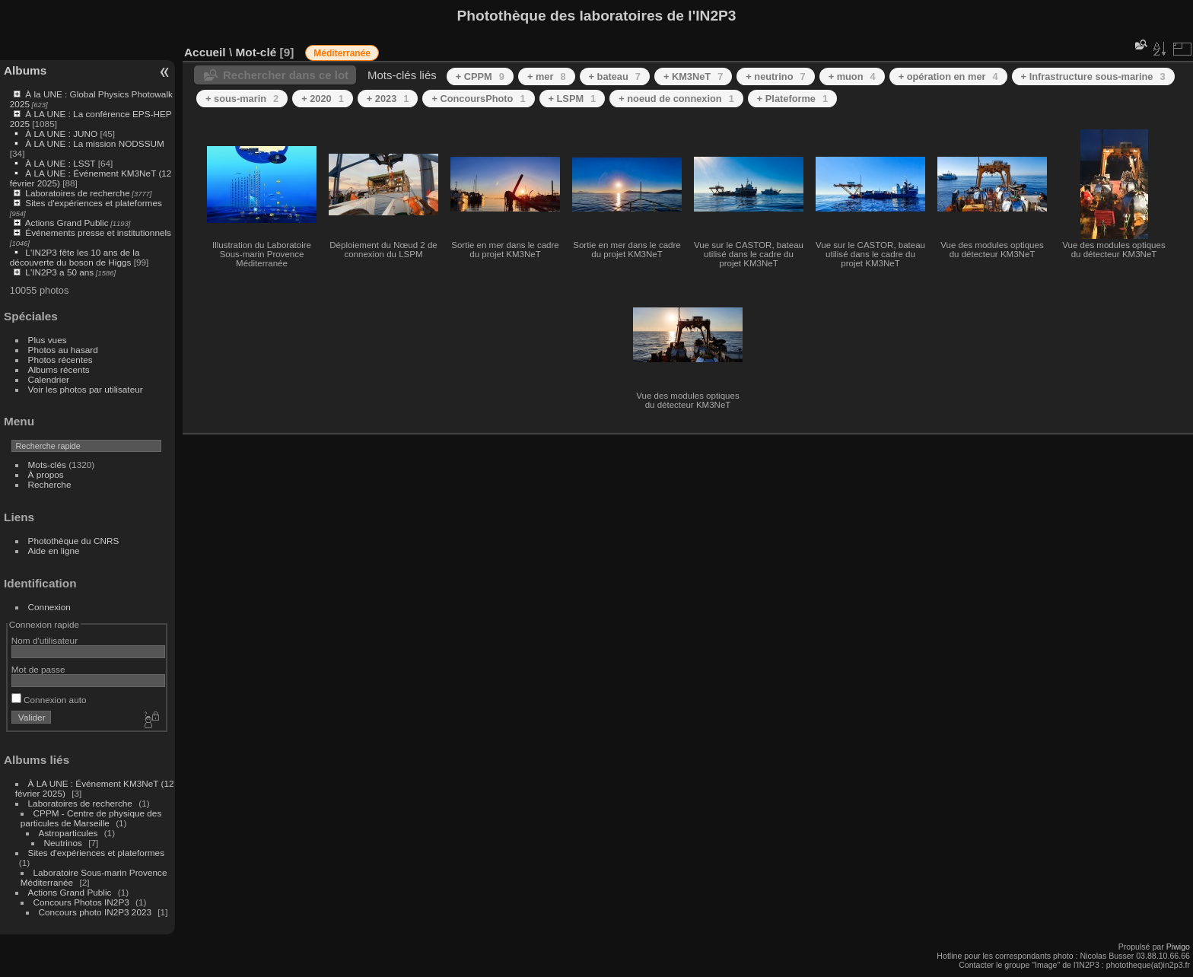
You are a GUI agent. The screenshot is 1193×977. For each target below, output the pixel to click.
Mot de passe (38, 669)
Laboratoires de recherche (77, 193)
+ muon (852, 76)
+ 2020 (322, 98)
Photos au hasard (63, 350)
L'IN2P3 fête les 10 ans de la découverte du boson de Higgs (75, 257)
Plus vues (47, 340)
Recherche (50, 484)
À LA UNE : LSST (60, 163)
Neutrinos (63, 843)
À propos (46, 474)
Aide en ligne (54, 550)
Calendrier (48, 379)
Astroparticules (68, 833)
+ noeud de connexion (676, 98)
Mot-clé (255, 52)
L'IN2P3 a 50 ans (59, 272)
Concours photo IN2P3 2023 (95, 912)
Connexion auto (49, 700)
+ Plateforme (792, 98)
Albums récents (59, 369)
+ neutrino (775, 76)
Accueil (205, 52)
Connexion (49, 607)
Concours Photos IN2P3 (81, 902)
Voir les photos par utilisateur (85, 389)
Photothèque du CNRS (73, 541)
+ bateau (615, 76)
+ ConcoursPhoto (478, 98)
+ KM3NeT (693, 76)
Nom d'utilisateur (44, 640)
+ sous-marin (241, 98)
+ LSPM (572, 98)
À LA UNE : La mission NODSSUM (94, 143)
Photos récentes (60, 359)
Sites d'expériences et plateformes (93, 203)
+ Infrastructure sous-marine (1093, 76)
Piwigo (1178, 946)
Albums (25, 70)
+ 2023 (388, 98)
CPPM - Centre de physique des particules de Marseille (91, 818)
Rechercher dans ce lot (285, 74)
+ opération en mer (948, 76)
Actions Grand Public (67, 223)
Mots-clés (47, 464)
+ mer (546, 76)
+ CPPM (480, 76)
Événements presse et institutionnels (98, 232)
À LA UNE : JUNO (62, 133)
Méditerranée (342, 53)
